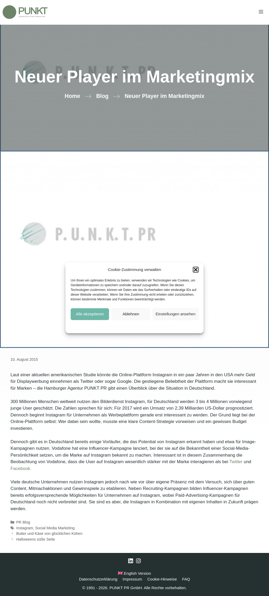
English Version (134, 573)
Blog (102, 96)
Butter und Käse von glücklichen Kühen (49, 533)
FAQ (186, 579)
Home (72, 96)
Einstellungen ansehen (175, 314)
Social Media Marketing (55, 528)
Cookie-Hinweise (109, 326)
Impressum (164, 326)
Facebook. (21, 468)
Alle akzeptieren (90, 314)
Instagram (24, 528)
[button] (195, 269)
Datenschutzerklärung (138, 326)
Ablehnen (130, 314)
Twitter (235, 461)
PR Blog (23, 522)
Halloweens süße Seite (35, 539)
